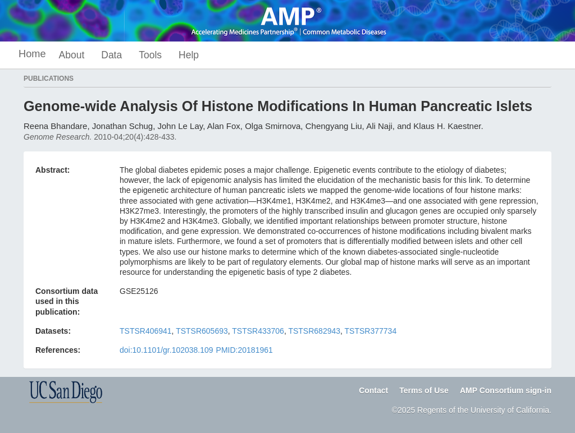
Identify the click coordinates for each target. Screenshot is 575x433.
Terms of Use (424, 390)
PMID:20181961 (244, 350)
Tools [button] (150, 55)
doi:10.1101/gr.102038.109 (166, 350)
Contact (373, 390)
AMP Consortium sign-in (505, 390)
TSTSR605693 (202, 330)
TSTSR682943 (314, 330)
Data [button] (111, 55)
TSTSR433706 (258, 330)
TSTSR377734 (371, 330)
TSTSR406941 (146, 330)
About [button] (72, 55)
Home (32, 53)
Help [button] (189, 55)
